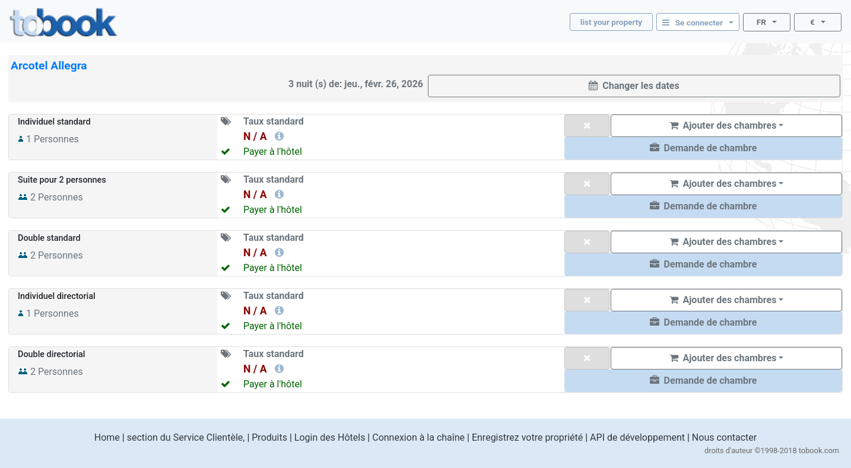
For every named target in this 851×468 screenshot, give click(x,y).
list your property (611, 22)
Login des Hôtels (330, 437)
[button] (703, 148)
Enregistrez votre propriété (527, 437)
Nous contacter (724, 437)
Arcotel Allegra (49, 65)
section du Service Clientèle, (186, 437)
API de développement (637, 437)
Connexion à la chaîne (418, 437)
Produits (269, 437)
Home (107, 437)
